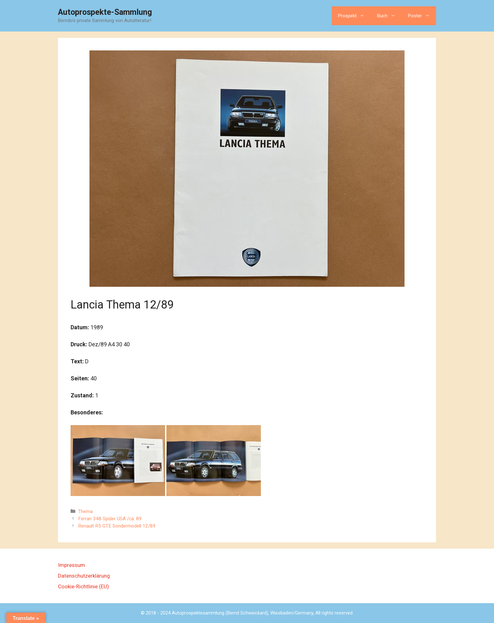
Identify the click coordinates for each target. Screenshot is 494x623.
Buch (389, 15)
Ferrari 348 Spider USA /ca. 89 (110, 519)
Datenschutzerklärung (84, 576)
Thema (85, 511)
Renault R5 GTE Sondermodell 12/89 (117, 526)
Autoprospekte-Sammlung (105, 12)
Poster (422, 15)
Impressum (71, 565)
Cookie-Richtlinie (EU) (83, 586)
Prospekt (354, 15)
